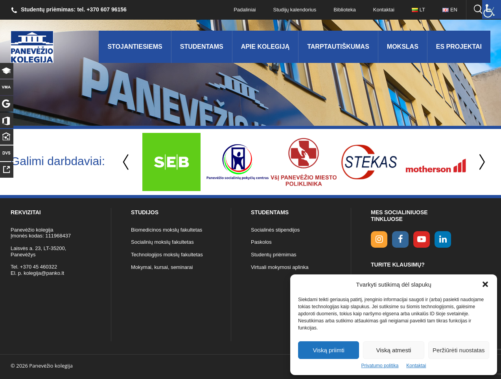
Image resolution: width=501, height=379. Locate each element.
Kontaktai (416, 365)
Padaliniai (245, 10)
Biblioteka (344, 10)
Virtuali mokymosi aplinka (279, 267)
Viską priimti (328, 350)
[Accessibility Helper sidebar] (491, 9)
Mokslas (402, 46)
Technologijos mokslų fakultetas (167, 255)
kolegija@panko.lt (44, 273)
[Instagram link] (379, 239)
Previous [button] (126, 162)
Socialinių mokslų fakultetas (162, 242)
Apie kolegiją (265, 46)
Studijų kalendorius (295, 10)
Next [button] (480, 162)
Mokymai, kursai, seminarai (162, 267)
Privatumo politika (380, 365)
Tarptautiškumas (338, 46)
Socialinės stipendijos (275, 230)
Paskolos (261, 242)
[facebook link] (400, 239)
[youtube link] (421, 239)
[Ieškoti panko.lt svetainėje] (478, 10)
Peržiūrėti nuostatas (459, 350)
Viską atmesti (393, 350)
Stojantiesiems (134, 46)
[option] (171, 162)
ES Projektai (459, 46)
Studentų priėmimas (274, 255)
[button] (485, 284)
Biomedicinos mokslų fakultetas (166, 230)
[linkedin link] (443, 239)
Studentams (201, 46)
